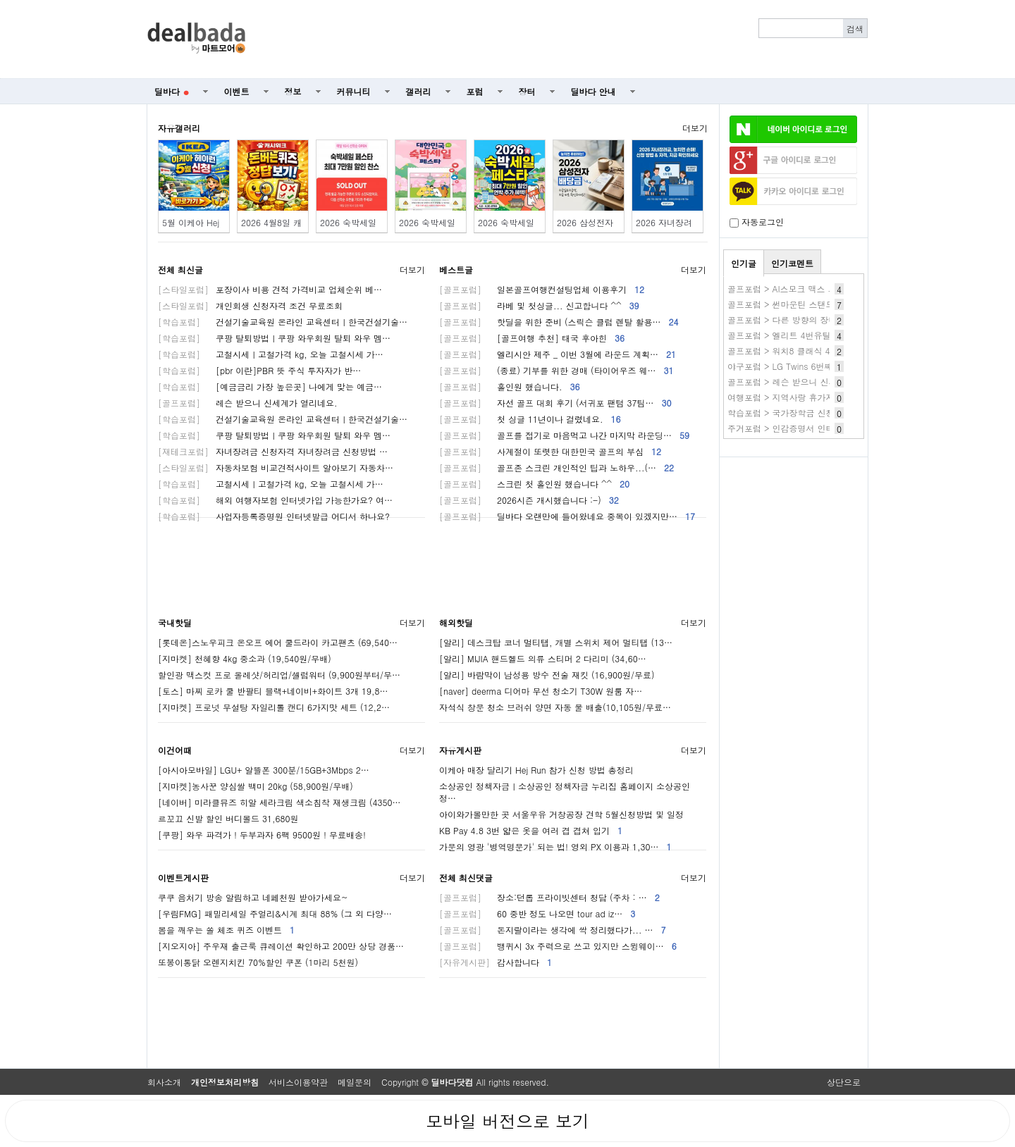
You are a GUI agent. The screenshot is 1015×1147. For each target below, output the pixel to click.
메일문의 (354, 1082)
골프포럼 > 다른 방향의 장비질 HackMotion (810, 320)
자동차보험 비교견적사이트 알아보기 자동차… (275, 467)
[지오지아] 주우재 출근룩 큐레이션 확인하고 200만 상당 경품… (281, 946)
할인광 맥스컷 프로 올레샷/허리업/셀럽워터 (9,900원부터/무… (279, 675)
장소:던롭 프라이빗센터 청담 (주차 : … (549, 897)
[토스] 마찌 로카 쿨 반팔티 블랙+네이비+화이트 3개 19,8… (273, 691)
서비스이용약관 (298, 1082)
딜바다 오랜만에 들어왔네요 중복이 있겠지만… (567, 516)
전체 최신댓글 (466, 878)
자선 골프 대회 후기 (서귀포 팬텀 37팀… (555, 403)
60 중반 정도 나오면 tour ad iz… (537, 913)
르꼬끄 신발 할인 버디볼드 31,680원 (228, 818)
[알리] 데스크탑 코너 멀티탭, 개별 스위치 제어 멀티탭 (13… (555, 642)
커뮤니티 (354, 91)
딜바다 (171, 91)
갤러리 (418, 91)
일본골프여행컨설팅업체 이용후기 (541, 289)
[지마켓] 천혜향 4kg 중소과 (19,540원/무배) (244, 658)
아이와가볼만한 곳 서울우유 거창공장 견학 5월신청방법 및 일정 (561, 814)
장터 (527, 91)
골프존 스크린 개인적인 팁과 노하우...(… (556, 467)
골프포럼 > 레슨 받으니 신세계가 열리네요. (810, 382)
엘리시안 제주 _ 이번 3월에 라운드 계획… (557, 354)
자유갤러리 (179, 128)
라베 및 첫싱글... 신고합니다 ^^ (539, 305)
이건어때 (175, 750)
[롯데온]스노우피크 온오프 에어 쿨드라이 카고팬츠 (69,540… (278, 642)
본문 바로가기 (0, 0)
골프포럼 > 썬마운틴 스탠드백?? (790, 304)
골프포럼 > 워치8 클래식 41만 (785, 350)
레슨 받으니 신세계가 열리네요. (248, 403)
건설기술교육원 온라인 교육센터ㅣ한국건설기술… (282, 322)
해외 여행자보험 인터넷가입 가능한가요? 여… (275, 500)
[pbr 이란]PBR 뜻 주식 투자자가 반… (259, 370)
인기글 (743, 263)
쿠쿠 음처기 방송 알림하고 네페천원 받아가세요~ (253, 897)
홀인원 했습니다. (509, 386)
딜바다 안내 (593, 91)
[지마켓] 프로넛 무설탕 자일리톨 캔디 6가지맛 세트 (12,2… (274, 707)
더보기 (695, 128)
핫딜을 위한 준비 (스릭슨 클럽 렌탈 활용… (559, 322)
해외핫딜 (456, 622)
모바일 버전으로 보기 (507, 1121)
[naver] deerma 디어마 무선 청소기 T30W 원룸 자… (540, 691)
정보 (293, 91)
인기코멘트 (792, 263)
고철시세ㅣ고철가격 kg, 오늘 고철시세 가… (270, 354)
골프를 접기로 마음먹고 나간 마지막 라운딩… (564, 435)
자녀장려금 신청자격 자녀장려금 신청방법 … (273, 451)
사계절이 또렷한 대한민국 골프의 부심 (550, 451)
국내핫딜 (175, 622)
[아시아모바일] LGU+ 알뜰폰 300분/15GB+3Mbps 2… (263, 770)
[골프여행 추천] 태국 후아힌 (532, 338)
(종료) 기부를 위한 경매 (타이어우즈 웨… (556, 370)
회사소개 (164, 1082)
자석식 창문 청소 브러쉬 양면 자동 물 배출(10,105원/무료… (555, 707)
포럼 (475, 91)
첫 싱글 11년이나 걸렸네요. (530, 419)
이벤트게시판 (183, 878)
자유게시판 (460, 750)
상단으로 (844, 1082)
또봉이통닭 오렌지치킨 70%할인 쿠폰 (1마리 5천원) (258, 962)
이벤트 (237, 91)
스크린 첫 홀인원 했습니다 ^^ (534, 484)
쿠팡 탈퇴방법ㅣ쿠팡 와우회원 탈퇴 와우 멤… (274, 338)
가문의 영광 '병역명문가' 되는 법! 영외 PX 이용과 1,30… (555, 846)
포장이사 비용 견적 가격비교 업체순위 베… (270, 289)
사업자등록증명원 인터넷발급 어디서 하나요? (274, 516)
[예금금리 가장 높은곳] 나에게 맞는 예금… (270, 386)
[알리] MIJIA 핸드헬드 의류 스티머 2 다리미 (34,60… (542, 658)
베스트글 (456, 269)
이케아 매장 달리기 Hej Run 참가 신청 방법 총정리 (536, 770)
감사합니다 (495, 962)
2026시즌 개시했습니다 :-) (529, 500)
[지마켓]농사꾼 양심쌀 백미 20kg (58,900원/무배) (255, 786)
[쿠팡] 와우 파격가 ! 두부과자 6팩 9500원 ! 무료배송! (262, 835)
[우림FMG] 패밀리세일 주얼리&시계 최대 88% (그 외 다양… (275, 913)
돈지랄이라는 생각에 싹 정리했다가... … (552, 930)
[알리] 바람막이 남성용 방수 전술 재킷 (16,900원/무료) (547, 675)
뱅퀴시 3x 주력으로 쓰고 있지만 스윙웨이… (558, 946)
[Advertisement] (564, 39)
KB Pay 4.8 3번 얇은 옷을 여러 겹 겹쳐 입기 (530, 830)
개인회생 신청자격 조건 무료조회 (250, 305)
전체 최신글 (180, 269)
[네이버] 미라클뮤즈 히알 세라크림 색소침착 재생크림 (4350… (279, 802)
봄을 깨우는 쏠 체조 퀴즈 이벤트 (226, 930)
